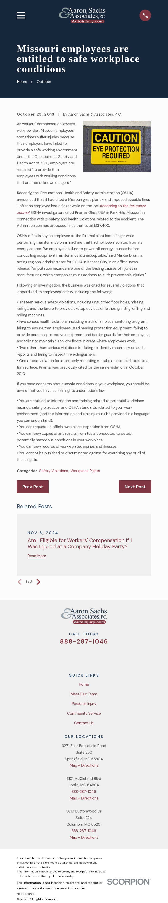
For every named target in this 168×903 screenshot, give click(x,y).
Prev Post (32, 487)
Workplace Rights (85, 470)
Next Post (135, 487)
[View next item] (38, 582)
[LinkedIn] (102, 656)
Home (84, 684)
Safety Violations (53, 470)
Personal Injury (84, 703)
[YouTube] (90, 656)
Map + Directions (84, 765)
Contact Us (84, 723)
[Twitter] (66, 656)
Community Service (84, 713)
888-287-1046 (84, 641)
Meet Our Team (84, 694)
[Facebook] (78, 656)
